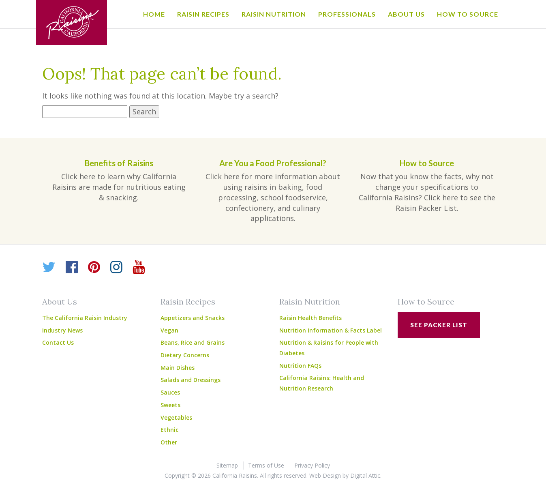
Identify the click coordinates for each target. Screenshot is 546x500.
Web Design (325, 475)
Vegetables (176, 417)
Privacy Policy (312, 465)
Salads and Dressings (191, 380)
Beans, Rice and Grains (193, 342)
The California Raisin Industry (84, 318)
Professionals (347, 14)
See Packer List (438, 324)
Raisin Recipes (203, 14)
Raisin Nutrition (274, 14)
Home (154, 14)
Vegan (169, 330)
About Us (406, 14)
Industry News (62, 330)
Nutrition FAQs (300, 365)
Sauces (170, 392)
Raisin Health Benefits (310, 318)
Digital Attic (365, 475)
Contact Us (58, 342)
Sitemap (227, 465)
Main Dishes (178, 367)
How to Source (467, 14)
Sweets (170, 405)
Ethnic (169, 429)
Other (169, 442)
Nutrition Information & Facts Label (330, 330)
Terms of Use (266, 465)
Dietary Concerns (185, 355)
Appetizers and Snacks (193, 318)
